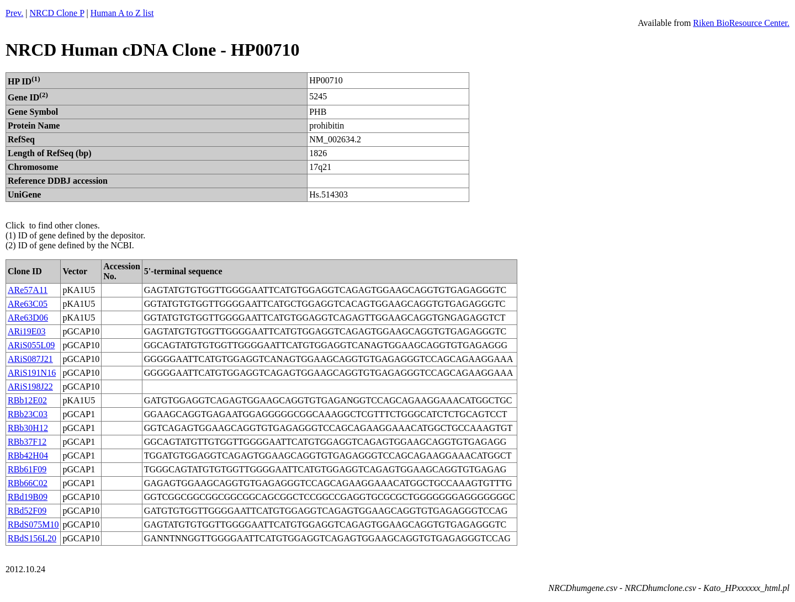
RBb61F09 (27, 469)
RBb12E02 (27, 400)
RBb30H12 (28, 428)
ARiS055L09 (31, 345)
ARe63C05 (27, 303)
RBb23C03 (27, 414)
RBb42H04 (28, 455)
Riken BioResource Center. (741, 23)
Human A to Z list (122, 13)
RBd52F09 (27, 510)
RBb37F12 (27, 441)
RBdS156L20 (32, 538)
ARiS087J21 (30, 359)
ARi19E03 (26, 331)
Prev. (14, 13)
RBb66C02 (27, 483)
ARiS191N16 (32, 372)
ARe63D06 (28, 317)
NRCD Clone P (57, 13)
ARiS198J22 (30, 386)
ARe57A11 (27, 290)
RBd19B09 (27, 497)
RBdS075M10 (33, 524)
